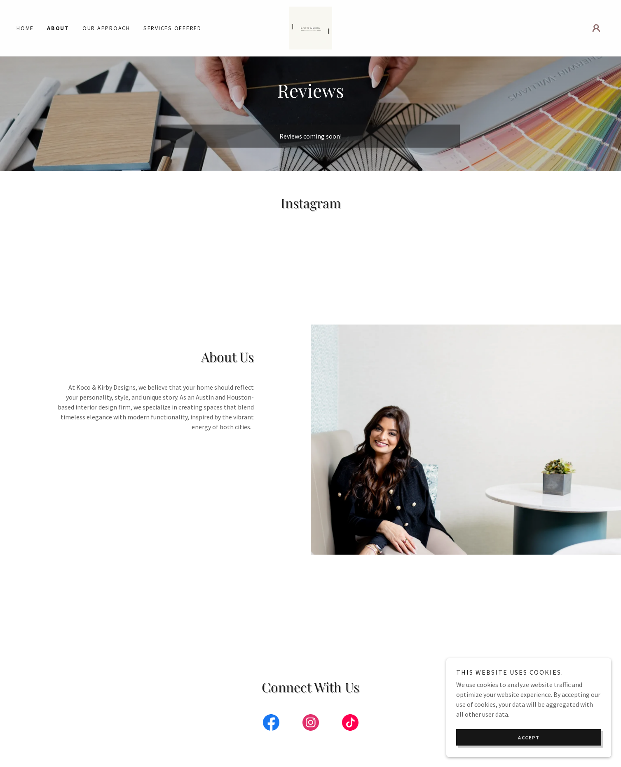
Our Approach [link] (106, 28)
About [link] (58, 28)
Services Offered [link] (172, 28)
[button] (596, 28)
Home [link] (25, 28)
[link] (310, 27)
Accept (528, 737)
